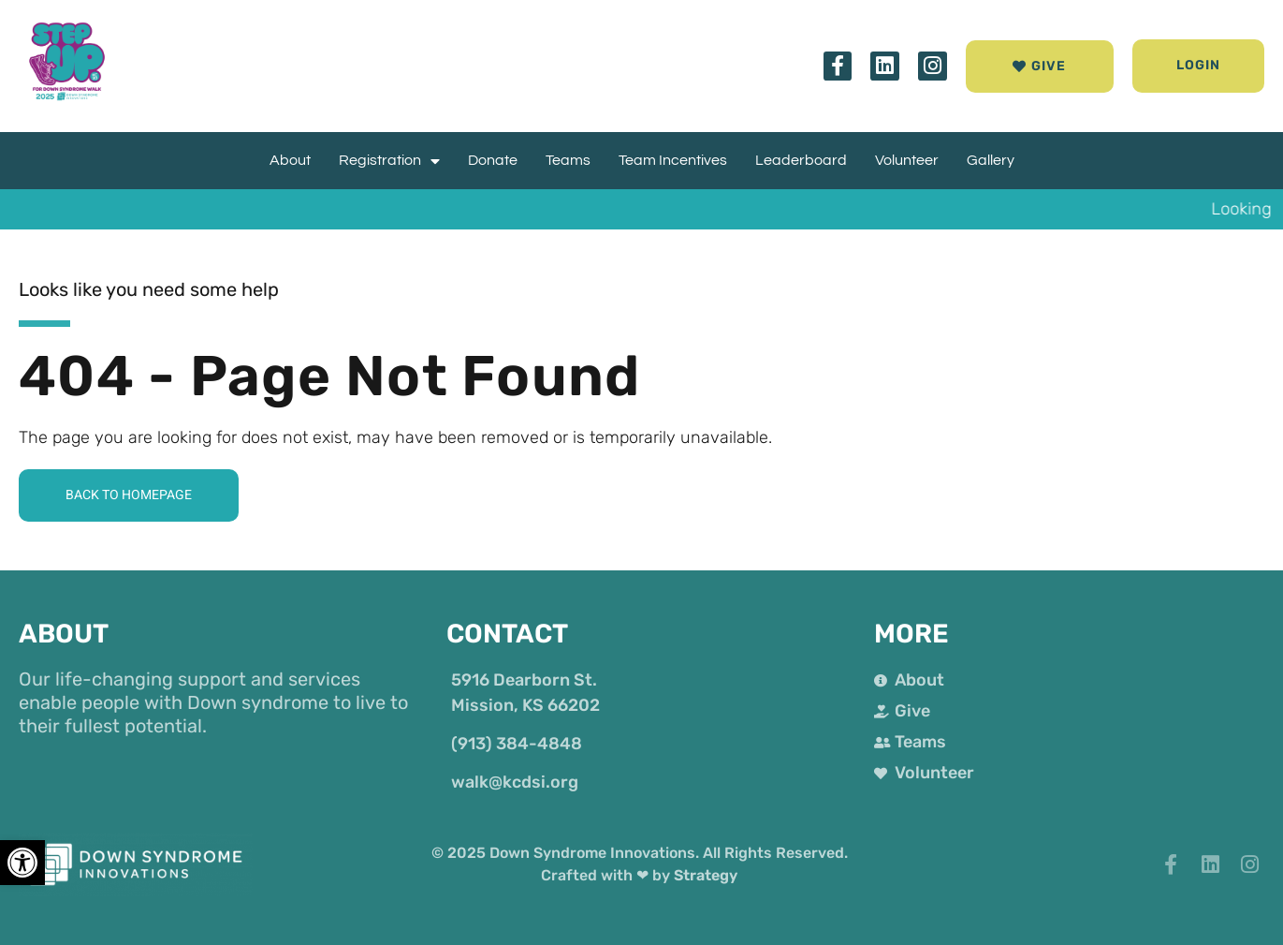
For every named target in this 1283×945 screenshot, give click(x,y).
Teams (568, 160)
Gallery (990, 160)
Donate (493, 160)
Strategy (705, 875)
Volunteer (907, 160)
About (290, 160)
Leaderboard (801, 160)
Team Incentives (673, 160)
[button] (1198, 66)
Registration (389, 160)
